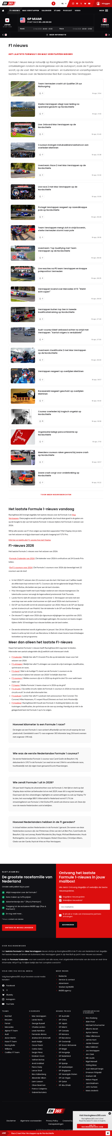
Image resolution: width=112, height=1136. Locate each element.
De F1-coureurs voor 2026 (20, 567)
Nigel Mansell (91, 1061)
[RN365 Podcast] (53, 3)
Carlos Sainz (37, 1049)
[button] (7, 23)
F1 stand (15, 671)
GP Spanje (63, 1063)
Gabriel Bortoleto (39, 1092)
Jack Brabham (92, 1083)
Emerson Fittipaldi (93, 1072)
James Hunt (91, 1040)
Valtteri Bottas (38, 1060)
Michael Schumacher (95, 1025)
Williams (8, 1049)
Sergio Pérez (37, 1052)
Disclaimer (11, 1120)
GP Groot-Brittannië (67, 1045)
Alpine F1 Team (11, 1031)
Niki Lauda (90, 1058)
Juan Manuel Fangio (94, 1069)
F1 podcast (16, 696)
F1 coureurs (17, 678)
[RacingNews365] (56, 1111)
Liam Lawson (37, 1082)
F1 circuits (16, 688)
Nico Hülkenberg (39, 1074)
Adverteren (64, 983)
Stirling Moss (91, 1065)
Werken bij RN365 (66, 987)
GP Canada (64, 1031)
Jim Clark (90, 1054)
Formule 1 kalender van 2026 (22, 558)
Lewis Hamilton (38, 1031)
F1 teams (16, 685)
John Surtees (91, 1087)
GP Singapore (65, 1071)
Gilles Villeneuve (93, 1036)
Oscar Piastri (37, 1045)
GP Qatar (63, 1082)
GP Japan (63, 1023)
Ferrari (7, 1023)
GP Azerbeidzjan (66, 1067)
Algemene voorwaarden (31, 1120)
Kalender (47, 10)
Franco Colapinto (39, 1089)
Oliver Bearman (39, 1085)
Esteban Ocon (38, 1056)
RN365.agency (65, 991)
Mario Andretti (92, 1091)
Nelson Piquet (92, 1080)
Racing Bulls (10, 1045)
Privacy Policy (52, 1120)
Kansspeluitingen (56, 1124)
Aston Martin (10, 1038)
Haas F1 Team (11, 1042)
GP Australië (64, 1016)
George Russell (38, 1023)
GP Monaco (64, 1034)
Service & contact (67, 980)
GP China (63, 1020)
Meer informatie (56, 35)
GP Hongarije (64, 1052)
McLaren (8, 1020)
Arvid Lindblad (38, 1063)
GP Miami (63, 1027)
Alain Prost (90, 1022)
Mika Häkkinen (92, 1047)
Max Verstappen (30, 10)
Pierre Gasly (37, 1067)
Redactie (63, 976)
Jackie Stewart (92, 1043)
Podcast (67, 10)
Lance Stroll (37, 1071)
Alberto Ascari (92, 1029)
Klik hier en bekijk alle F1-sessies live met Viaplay (30, 540)
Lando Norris (37, 1020)
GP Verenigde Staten (68, 1074)
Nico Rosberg (91, 1018)
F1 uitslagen (17, 664)
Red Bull (8, 1016)
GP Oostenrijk (65, 1042)
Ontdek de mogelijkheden (19, 927)
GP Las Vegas (64, 1078)
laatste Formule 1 (14, 951)
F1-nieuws (15, 10)
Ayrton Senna (92, 1032)
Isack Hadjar (37, 1042)
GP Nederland (65, 1056)
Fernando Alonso (39, 1034)
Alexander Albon (39, 1078)
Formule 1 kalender (19, 959)
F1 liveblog (16, 703)
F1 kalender (17, 657)
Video (78, 10)
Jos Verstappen (92, 1051)
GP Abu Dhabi (65, 1085)
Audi (7, 1034)
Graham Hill (91, 1076)
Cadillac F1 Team (12, 1052)
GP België (63, 1049)
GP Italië (62, 1060)
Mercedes (9, 1027)
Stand (57, 10)
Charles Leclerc (38, 1027)
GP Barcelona (65, 1038)
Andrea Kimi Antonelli (41, 1038)
